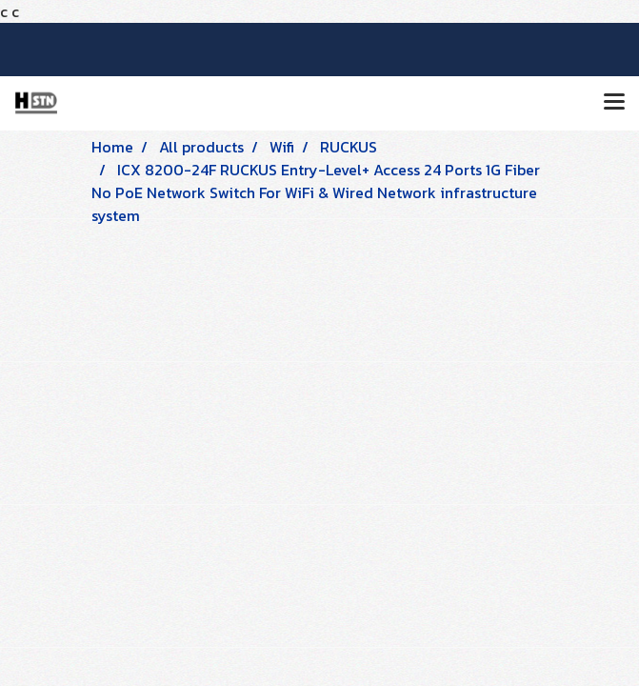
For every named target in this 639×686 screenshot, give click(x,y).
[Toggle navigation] (614, 103)
